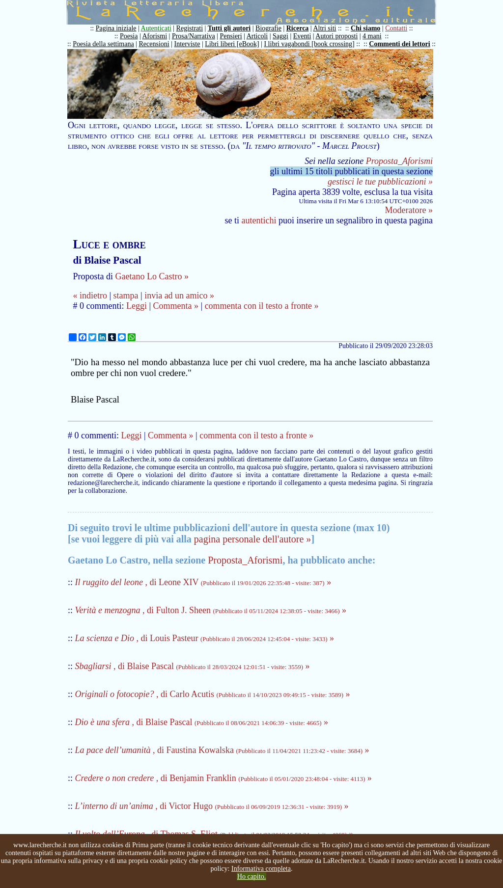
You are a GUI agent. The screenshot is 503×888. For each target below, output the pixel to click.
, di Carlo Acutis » (212, 694)
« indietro (90, 295)
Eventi (302, 36)
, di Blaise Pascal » (192, 666)
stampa (126, 295)
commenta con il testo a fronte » (262, 306)
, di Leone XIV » (203, 582)
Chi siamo (365, 28)
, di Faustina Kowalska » (222, 750)
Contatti (396, 28)
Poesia (129, 36)
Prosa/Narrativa (193, 36)
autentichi (259, 220)
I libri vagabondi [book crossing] (309, 44)
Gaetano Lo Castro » (151, 276)
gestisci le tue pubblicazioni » (380, 182)
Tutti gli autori (229, 28)
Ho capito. (251, 876)
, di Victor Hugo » (212, 806)
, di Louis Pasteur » (205, 638)
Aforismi (155, 36)
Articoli (257, 36)
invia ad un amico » (179, 295)
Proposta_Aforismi (399, 161)
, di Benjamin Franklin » (223, 778)
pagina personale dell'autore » (252, 539)
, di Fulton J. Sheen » (211, 610)
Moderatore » (409, 210)
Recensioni (154, 44)
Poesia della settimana (103, 44)
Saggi (280, 36)
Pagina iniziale (116, 28)
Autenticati (156, 28)
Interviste (187, 44)
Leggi (136, 306)
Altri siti (324, 28)
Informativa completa (261, 868)
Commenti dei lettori (399, 44)
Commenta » (176, 306)
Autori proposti (336, 36)
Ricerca (297, 28)
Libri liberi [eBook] (232, 44)
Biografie (268, 28)
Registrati (189, 28)
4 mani (372, 36)
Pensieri (231, 36)
